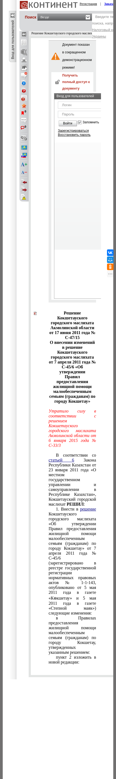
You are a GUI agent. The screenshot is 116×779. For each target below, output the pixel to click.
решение (88, 509)
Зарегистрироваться (73, 131)
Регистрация (88, 4)
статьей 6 (61, 460)
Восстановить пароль (74, 135)
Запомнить (91, 122)
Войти (67, 123)
